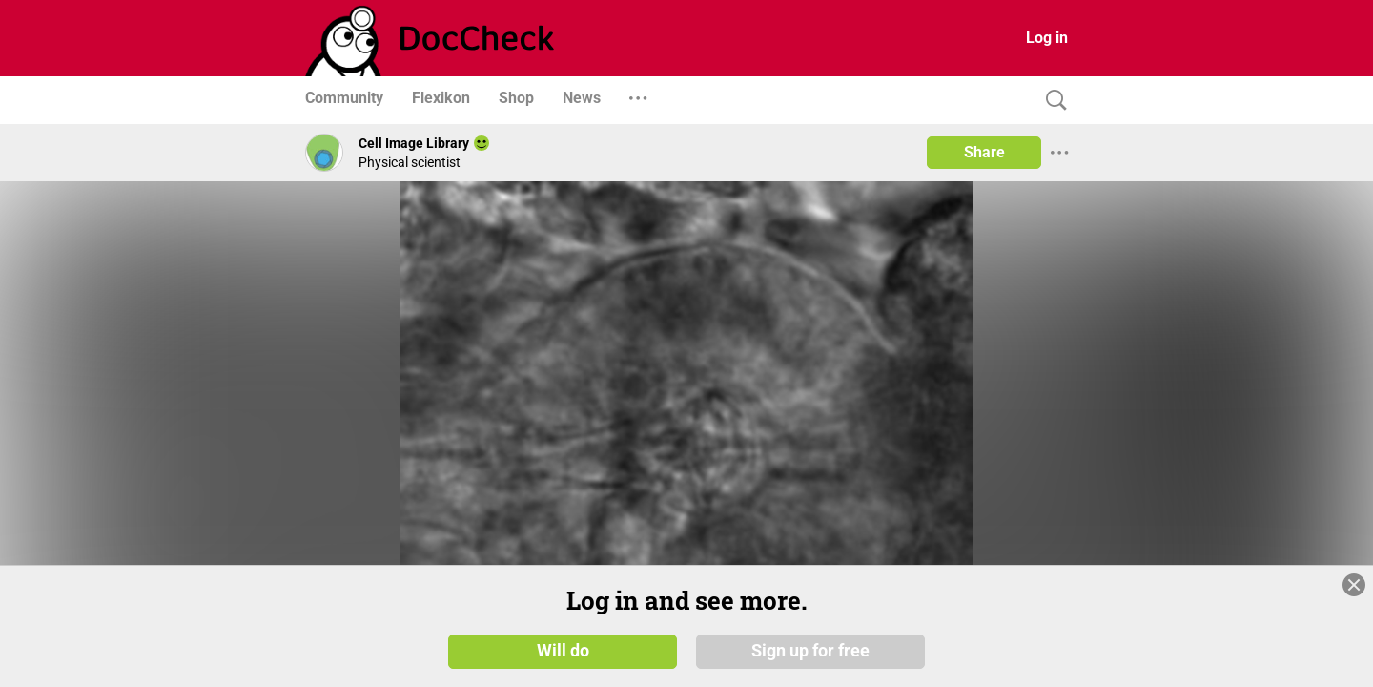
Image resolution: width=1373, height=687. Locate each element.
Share (984, 152)
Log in (1047, 38)
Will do (563, 650)
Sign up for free (810, 650)
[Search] (1051, 100)
